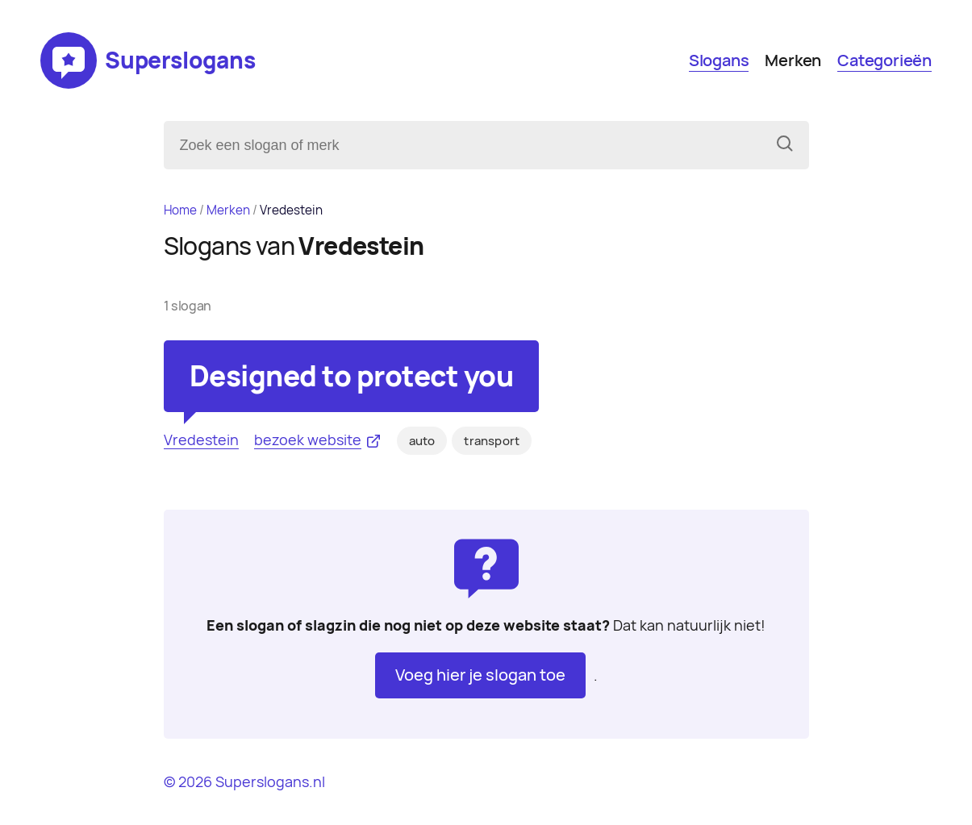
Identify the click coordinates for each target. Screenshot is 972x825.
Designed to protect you (352, 376)
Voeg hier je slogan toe (480, 675)
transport (491, 441)
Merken (793, 60)
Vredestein (201, 440)
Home (180, 210)
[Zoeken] (785, 145)
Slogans (719, 60)
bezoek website (307, 440)
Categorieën (884, 60)
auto (422, 441)
